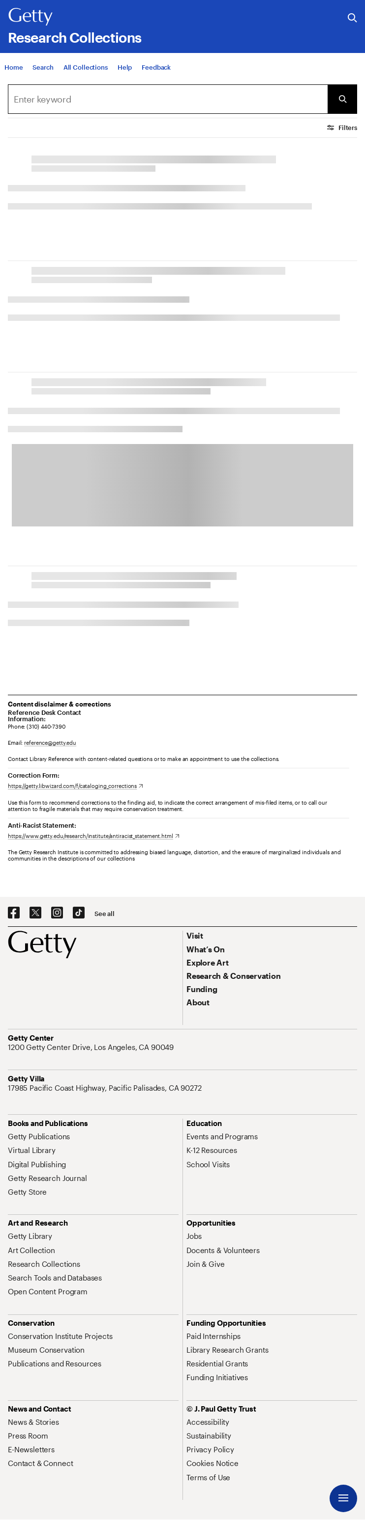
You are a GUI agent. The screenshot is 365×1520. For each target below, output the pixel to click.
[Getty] (30, 17)
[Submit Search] (342, 99)
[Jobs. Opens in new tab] (193, 1236)
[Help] (125, 70)
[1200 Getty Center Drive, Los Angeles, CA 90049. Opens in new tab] (92, 1047)
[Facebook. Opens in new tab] (14, 913)
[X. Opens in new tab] (35, 913)
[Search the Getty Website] (352, 18)
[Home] (13, 70)
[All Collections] (85, 70)
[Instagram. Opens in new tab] (57, 913)
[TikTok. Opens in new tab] (79, 913)
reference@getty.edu (50, 742)
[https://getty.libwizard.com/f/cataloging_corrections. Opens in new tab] (75, 786)
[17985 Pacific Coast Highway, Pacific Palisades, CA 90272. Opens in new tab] (106, 1088)
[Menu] (343, 1498)
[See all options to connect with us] (104, 914)
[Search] (42, 70)
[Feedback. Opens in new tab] (156, 70)
